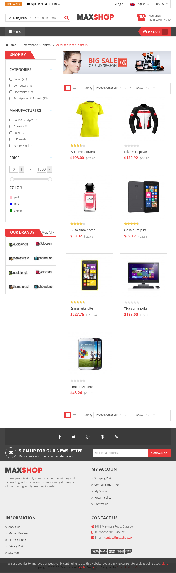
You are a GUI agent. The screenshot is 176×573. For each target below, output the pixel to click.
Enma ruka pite (81, 308)
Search (66, 17)
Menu (15, 31)
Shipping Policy (104, 478)
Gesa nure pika (135, 230)
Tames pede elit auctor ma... (42, 4)
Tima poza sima (82, 386)
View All (47, 232)
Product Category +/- (108, 87)
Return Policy (102, 498)
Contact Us (101, 504)
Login (119, 4)
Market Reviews (18, 533)
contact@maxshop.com (119, 537)
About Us (14, 527)
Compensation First (106, 485)
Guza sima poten (83, 230)
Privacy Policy (17, 546)
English (138, 4)
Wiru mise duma (82, 152)
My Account (101, 491)
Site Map (14, 553)
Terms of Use (17, 540)
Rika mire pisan (135, 152)
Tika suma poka (136, 308)
